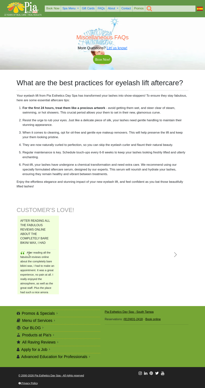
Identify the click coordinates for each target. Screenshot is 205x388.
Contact (126, 8)
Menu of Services (37, 320)
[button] (29, 254)
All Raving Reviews (39, 342)
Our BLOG (31, 328)
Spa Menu (69, 8)
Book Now (52, 8)
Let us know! (117, 48)
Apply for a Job (34, 349)
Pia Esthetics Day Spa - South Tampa (129, 311)
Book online (153, 319)
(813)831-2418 (133, 319)
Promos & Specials (38, 313)
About (112, 8)
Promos (139, 8)
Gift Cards (88, 8)
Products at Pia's (36, 335)
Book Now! (102, 59)
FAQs (101, 8)
